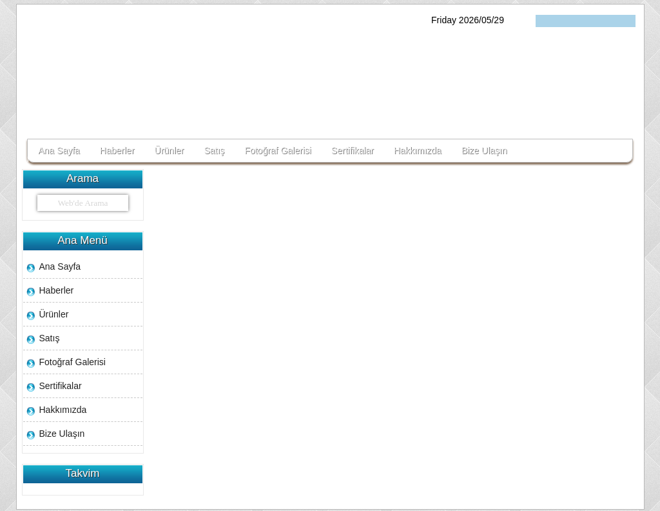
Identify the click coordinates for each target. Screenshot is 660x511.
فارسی (626, 21)
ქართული (546, 21)
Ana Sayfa (59, 150)
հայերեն (586, 21)
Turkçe (566, 21)
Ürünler (169, 150)
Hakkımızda (418, 150)
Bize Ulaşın (484, 150)
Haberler (117, 150)
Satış (214, 150)
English (606, 21)
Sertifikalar (352, 150)
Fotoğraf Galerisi (277, 150)
